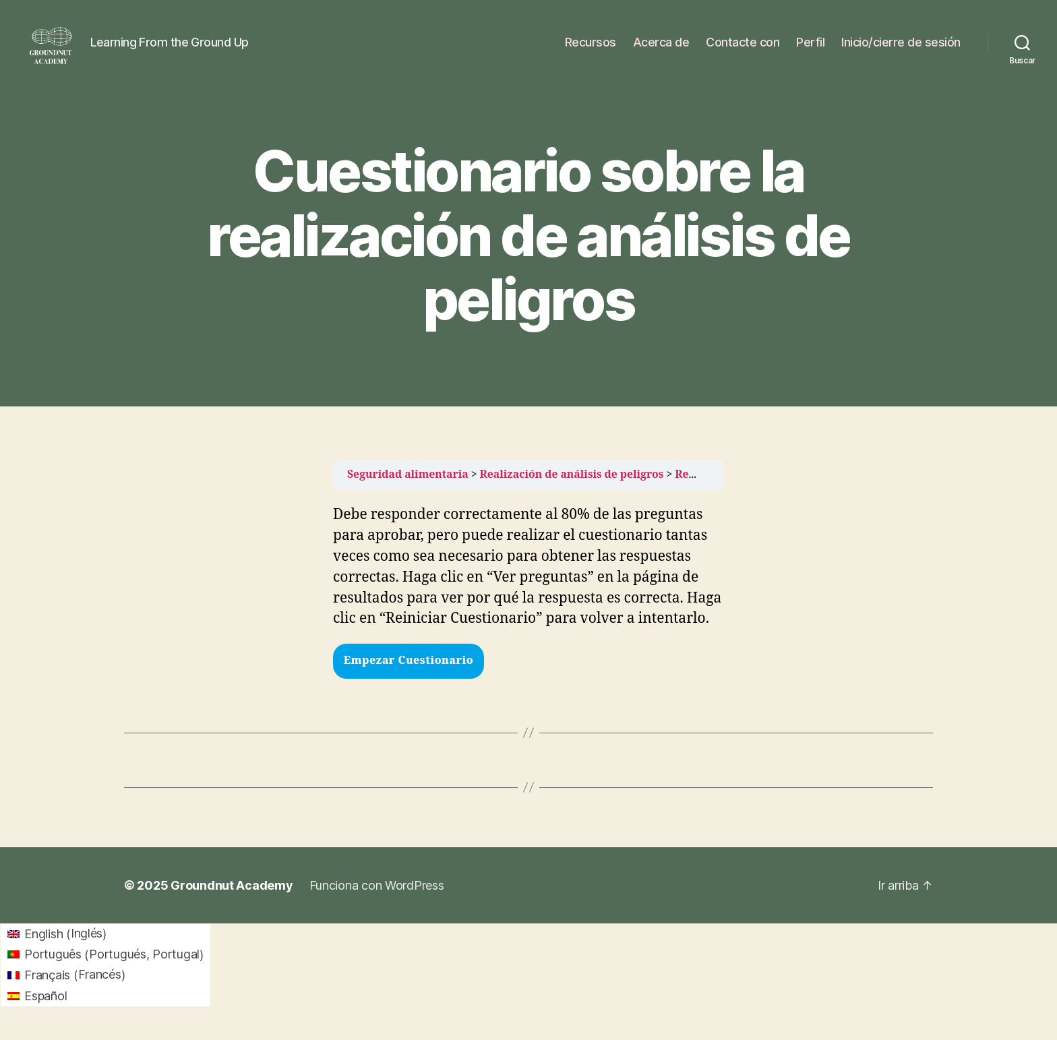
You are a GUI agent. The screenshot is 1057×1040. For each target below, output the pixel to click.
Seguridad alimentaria (408, 488)
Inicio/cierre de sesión (901, 49)
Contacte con (742, 49)
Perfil (810, 49)
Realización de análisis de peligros (572, 488)
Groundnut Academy (232, 899)
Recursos (590, 49)
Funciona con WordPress (376, 899)
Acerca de (661, 49)
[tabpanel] (528, 581)
